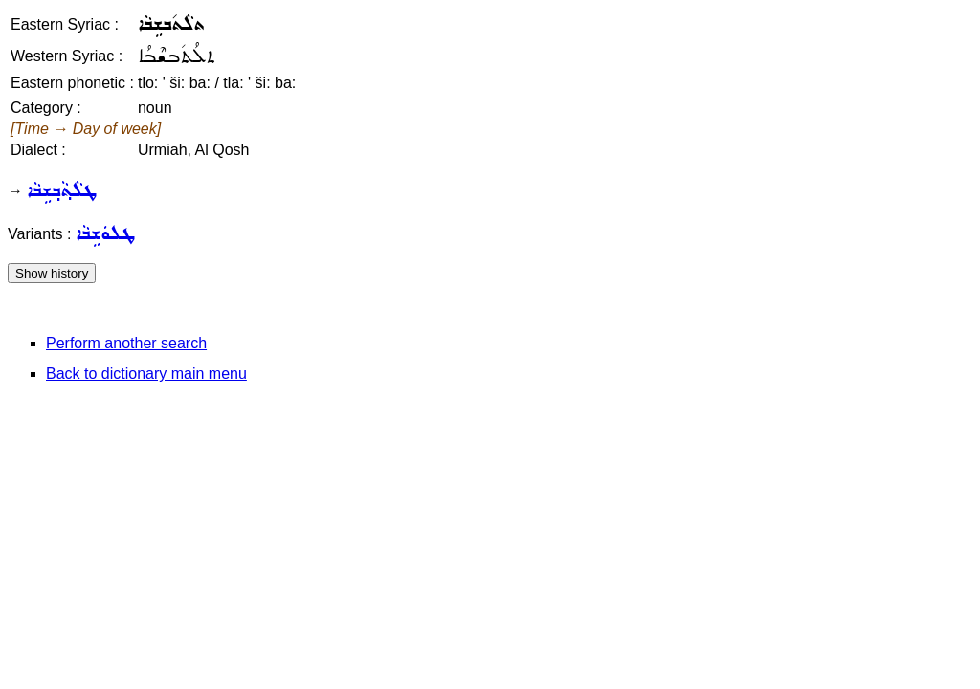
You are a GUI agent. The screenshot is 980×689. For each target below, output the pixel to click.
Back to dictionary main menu (146, 374)
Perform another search (126, 343)
